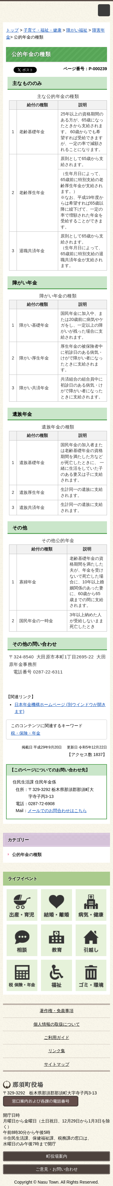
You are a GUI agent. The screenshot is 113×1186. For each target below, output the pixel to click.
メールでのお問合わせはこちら (57, 810)
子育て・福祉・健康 (42, 30)
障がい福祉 (76, 30)
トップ (12, 30)
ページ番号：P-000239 (85, 68)
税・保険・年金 (25, 733)
